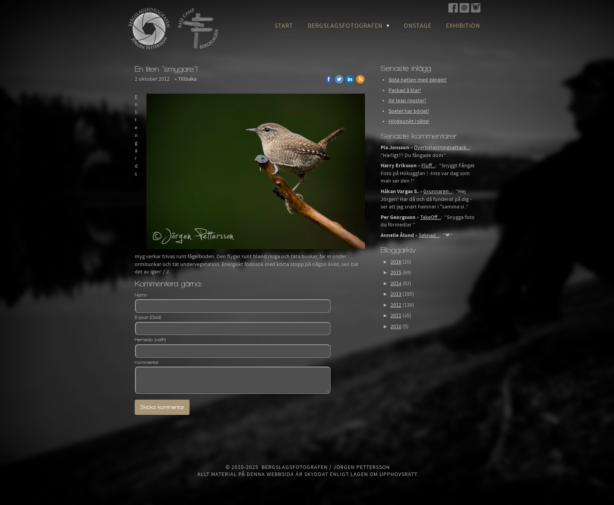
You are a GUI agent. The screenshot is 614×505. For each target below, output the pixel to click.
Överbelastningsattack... (442, 147)
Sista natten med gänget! (417, 79)
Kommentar (147, 362)
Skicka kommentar (162, 407)
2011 (395, 315)
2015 (395, 272)
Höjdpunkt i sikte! (409, 121)
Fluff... (428, 165)
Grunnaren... (437, 191)
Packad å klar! (404, 90)
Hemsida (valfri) (150, 339)
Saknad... (429, 235)
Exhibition (463, 26)
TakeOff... (430, 217)
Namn (141, 295)
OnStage (418, 26)
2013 (395, 294)
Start (283, 26)
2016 (395, 262)
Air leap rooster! (407, 100)
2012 (395, 305)
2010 (395, 326)
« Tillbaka (186, 79)
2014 (395, 283)
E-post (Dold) (148, 317)
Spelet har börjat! (408, 111)
